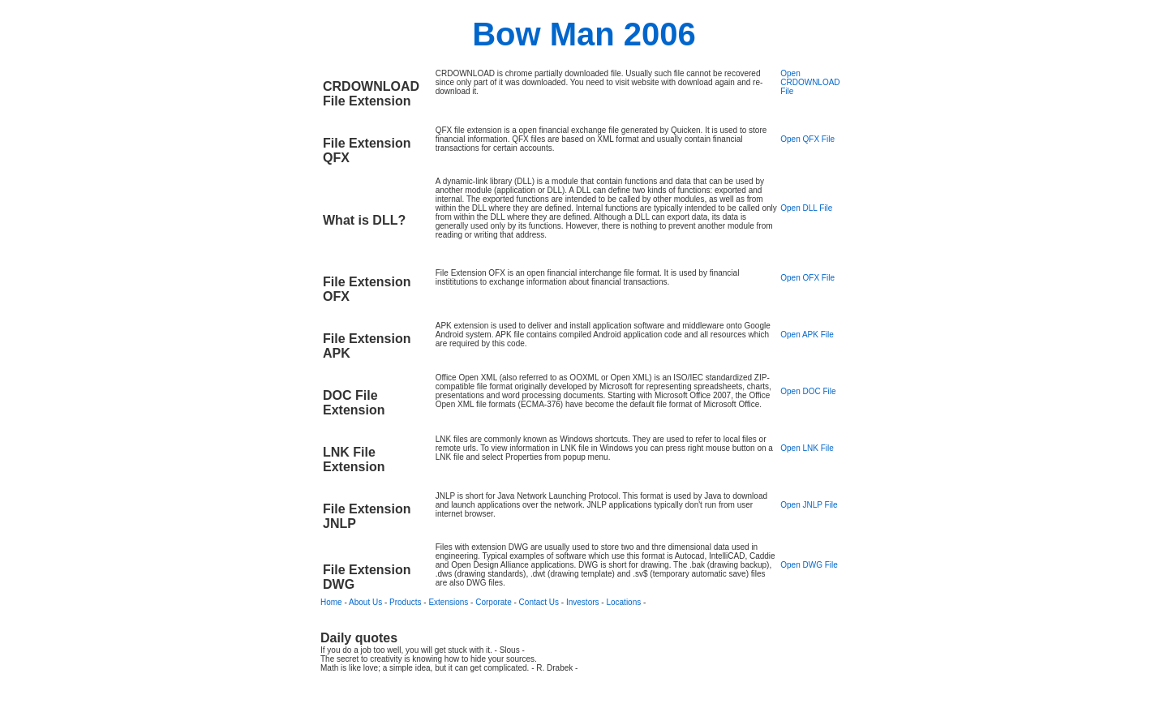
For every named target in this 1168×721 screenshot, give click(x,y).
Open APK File (807, 334)
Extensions (448, 602)
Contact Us (539, 602)
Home (331, 602)
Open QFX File (807, 139)
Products (405, 602)
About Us (365, 602)
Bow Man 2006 (584, 34)
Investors (582, 602)
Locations (623, 602)
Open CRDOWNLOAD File (810, 82)
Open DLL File (806, 208)
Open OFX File (807, 277)
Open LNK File (807, 448)
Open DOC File (807, 391)
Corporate (493, 602)
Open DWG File (809, 564)
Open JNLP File (808, 504)
